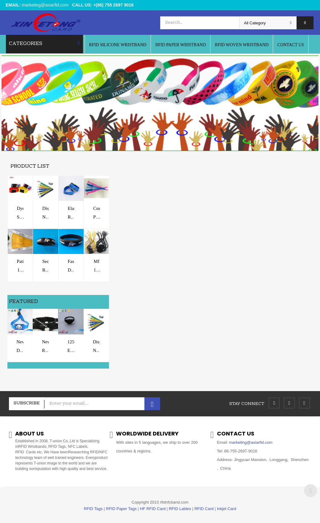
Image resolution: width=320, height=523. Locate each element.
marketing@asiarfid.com (45, 4)
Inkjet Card (226, 508)
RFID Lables (180, 508)
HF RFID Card (152, 508)
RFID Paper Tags (121, 508)
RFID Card (204, 508)
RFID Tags (93, 508)
